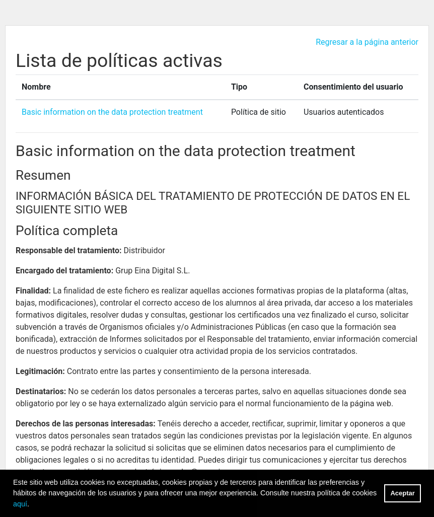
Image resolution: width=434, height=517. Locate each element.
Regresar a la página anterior (367, 42)
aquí (20, 504)
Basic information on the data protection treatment (112, 112)
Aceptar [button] (403, 493)
